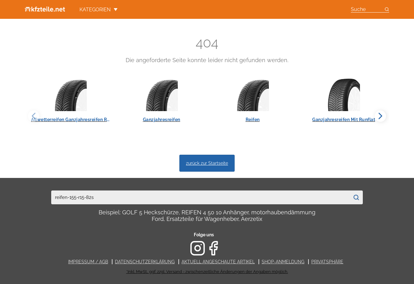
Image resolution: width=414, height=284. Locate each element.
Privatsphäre (327, 261)
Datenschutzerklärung (145, 261)
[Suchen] (356, 197)
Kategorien (98, 10)
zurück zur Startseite (207, 163)
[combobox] (200, 197)
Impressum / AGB (88, 261)
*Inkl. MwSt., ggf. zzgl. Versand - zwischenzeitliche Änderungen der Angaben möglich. (207, 271)
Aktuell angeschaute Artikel (218, 261)
